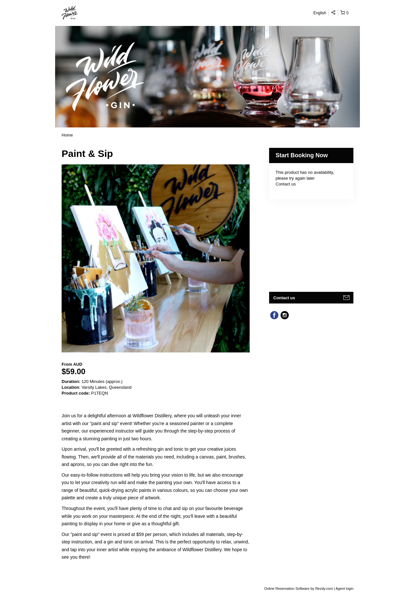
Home (67, 135)
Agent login (344, 588)
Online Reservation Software (287, 588)
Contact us (286, 184)
